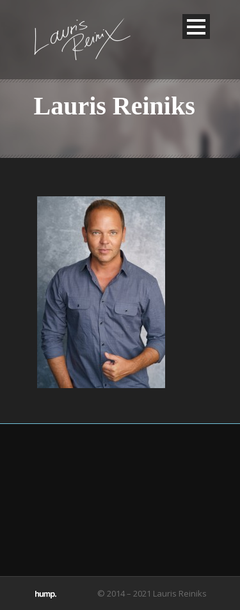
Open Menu (196, 26)
